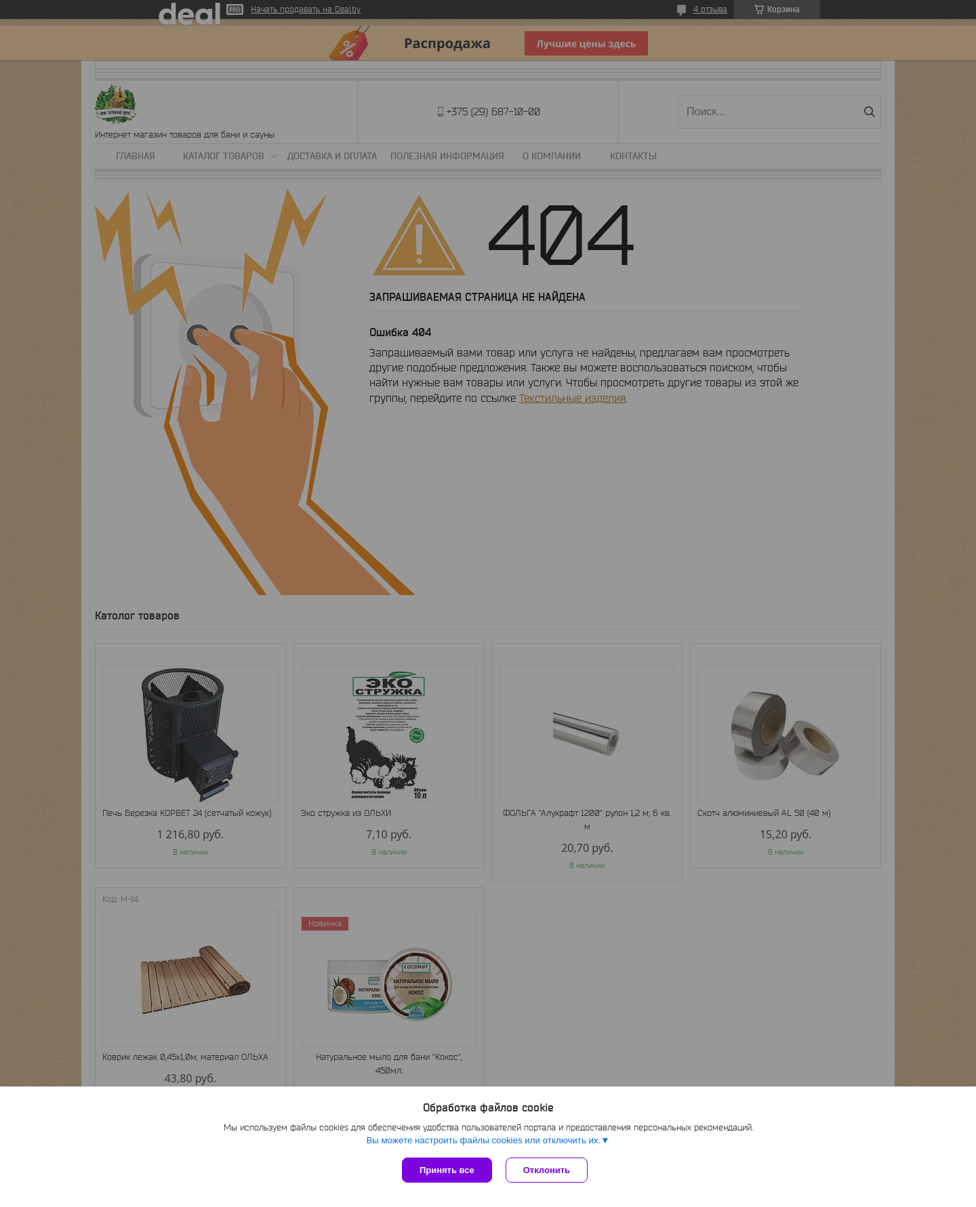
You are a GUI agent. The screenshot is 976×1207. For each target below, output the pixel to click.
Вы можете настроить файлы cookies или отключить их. (483, 1140)
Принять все (447, 1170)
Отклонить (546, 1170)
